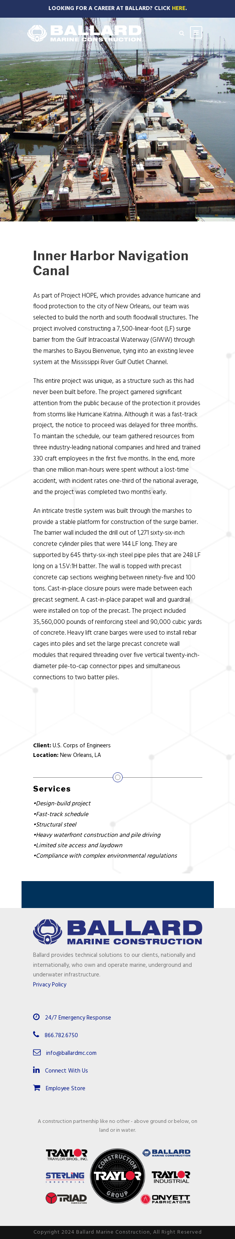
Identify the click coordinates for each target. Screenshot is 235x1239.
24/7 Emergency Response (78, 1018)
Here (178, 8)
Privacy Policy (49, 985)
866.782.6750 (61, 1035)
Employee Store (59, 1088)
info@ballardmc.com (71, 1053)
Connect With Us (60, 1071)
